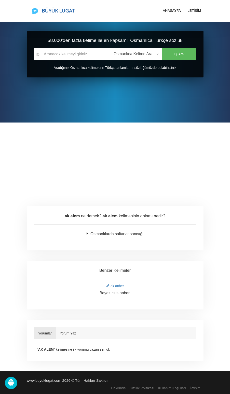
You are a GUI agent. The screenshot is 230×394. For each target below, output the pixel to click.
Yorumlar (45, 333)
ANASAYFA (172, 10)
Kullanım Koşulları (172, 388)
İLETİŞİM (194, 10)
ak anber (115, 286)
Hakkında (118, 388)
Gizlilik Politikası (142, 388)
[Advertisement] (115, 159)
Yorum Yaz (68, 333)
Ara (179, 54)
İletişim (195, 388)
